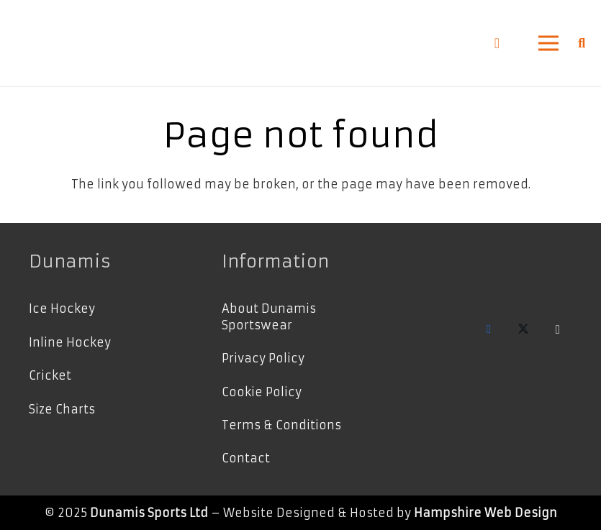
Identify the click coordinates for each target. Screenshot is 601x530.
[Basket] (496, 43)
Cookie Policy (262, 392)
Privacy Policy (263, 358)
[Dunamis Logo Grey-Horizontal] (47, 43)
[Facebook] (488, 329)
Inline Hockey (70, 342)
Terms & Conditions (281, 425)
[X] (523, 329)
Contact (246, 458)
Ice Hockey (62, 308)
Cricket (50, 375)
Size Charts (62, 409)
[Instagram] (557, 329)
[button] (548, 43)
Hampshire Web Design (485, 513)
